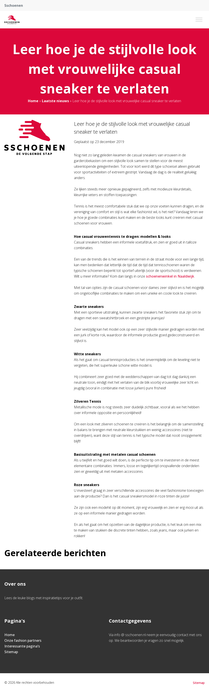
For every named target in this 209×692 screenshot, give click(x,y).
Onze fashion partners (22, 640)
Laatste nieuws (55, 100)
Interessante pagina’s (22, 646)
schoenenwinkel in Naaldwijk (170, 276)
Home (33, 100)
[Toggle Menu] (198, 19)
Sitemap (11, 651)
